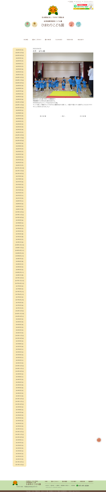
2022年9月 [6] (19, 143)
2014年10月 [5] (19, 371)
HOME (26, 39)
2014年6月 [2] (19, 382)
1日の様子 (59, 39)
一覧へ (63, 116)
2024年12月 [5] (19, 77)
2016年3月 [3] (19, 327)
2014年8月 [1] (19, 377)
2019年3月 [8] (19, 236)
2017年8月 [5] (19, 289)
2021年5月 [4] (19, 187)
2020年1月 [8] (19, 209)
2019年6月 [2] (19, 228)
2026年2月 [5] (19, 50)
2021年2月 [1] (19, 195)
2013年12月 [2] (19, 399)
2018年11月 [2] (19, 247)
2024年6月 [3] (19, 94)
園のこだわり (37, 39)
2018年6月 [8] (19, 261)
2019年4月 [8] (19, 234)
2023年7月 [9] (19, 116)
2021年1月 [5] (19, 198)
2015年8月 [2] (19, 344)
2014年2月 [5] (19, 393)
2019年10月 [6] (19, 217)
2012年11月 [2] (19, 434)
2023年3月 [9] (19, 127)
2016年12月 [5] (19, 311)
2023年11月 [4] (19, 105)
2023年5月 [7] (19, 121)
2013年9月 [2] (19, 407)
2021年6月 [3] (19, 184)
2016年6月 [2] (19, 319)
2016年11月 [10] (19, 313)
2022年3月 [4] (19, 160)
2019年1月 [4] (19, 242)
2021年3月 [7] (19, 193)
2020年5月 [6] (19, 204)
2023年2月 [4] (19, 129)
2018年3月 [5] (19, 269)
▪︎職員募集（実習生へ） (65, 485)
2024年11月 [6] (19, 80)
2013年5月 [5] (19, 418)
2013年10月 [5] (19, 404)
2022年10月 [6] (19, 140)
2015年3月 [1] (19, 357)
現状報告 (71, 1)
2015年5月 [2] (19, 352)
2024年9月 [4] (19, 85)
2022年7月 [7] (19, 149)
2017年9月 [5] (19, 286)
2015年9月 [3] (19, 341)
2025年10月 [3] (19, 55)
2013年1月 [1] (19, 429)
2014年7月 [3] (19, 379)
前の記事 (43, 116)
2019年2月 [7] (19, 239)
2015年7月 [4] (19, 346)
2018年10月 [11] (19, 250)
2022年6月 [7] (19, 151)
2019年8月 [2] (19, 223)
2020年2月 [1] (19, 206)
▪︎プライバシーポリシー (57, 487)
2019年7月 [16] (19, 225)
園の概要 (48, 39)
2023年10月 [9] (19, 107)
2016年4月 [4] (19, 324)
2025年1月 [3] (19, 74)
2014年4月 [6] (19, 388)
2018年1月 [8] (19, 275)
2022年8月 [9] (19, 146)
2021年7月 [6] (19, 182)
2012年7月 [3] (19, 442)
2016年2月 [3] (19, 330)
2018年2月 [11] (19, 272)
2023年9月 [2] (19, 110)
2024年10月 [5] (19, 83)
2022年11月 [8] (19, 138)
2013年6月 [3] (19, 415)
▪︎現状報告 (73, 485)
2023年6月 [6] (19, 118)
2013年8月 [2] (19, 409)
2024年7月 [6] (19, 91)
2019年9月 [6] (19, 220)
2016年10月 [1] (19, 316)
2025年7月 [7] (19, 61)
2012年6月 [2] (19, 445)
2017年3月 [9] (19, 302)
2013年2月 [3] (19, 426)
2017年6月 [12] (19, 294)
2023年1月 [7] (19, 132)
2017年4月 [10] (19, 300)
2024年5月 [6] (19, 96)
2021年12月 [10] (19, 168)
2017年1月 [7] (19, 308)
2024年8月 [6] (19, 88)
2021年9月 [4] (19, 176)
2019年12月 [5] (19, 212)
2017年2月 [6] (19, 305)
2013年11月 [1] (19, 401)
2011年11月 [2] (19, 464)
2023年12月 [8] (19, 102)
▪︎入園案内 (57, 485)
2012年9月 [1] (19, 440)
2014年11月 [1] (19, 368)
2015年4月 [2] (19, 355)
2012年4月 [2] (19, 451)
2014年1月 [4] (19, 396)
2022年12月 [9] (19, 135)
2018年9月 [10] (19, 253)
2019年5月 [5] (19, 231)
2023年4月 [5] (19, 124)
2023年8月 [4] (19, 113)
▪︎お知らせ (47, 485)
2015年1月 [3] (19, 363)
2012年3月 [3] (19, 453)
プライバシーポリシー (88, 1)
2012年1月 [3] (19, 459)
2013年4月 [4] (19, 420)
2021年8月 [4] (19, 179)
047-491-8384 (82, 485)
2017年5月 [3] (19, 297)
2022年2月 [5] (19, 162)
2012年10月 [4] (19, 437)
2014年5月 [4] (19, 385)
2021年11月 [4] (19, 171)
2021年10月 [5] (19, 173)
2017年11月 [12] (19, 280)
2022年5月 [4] (19, 154)
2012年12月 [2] (19, 431)
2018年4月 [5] (19, 267)
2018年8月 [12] (19, 256)
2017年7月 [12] (19, 291)
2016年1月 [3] (19, 333)
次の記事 (83, 116)
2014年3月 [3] (19, 390)
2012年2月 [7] (19, 456)
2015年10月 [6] (19, 338)
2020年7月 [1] (19, 201)
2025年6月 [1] (19, 63)
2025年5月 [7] (19, 66)
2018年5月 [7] (19, 264)
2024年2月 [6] (19, 99)
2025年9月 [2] (19, 58)
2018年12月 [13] (19, 245)
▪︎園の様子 (52, 485)
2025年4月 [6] (19, 69)
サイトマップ (78, 1)
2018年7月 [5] (19, 258)
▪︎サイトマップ (49, 487)
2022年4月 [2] (19, 157)
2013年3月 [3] (19, 423)
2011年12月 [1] (19, 462)
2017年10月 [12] (19, 283)
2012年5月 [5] (19, 448)
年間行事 (70, 39)
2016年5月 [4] (19, 322)
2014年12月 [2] (19, 366)
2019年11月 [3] (19, 215)
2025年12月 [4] (19, 52)
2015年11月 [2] (19, 335)
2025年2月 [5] (19, 72)
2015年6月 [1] (19, 349)
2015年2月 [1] (19, 360)
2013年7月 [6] (19, 412)
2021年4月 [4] (19, 190)
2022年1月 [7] (19, 165)
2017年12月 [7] (19, 278)
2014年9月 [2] (19, 374)
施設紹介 (81, 39)
